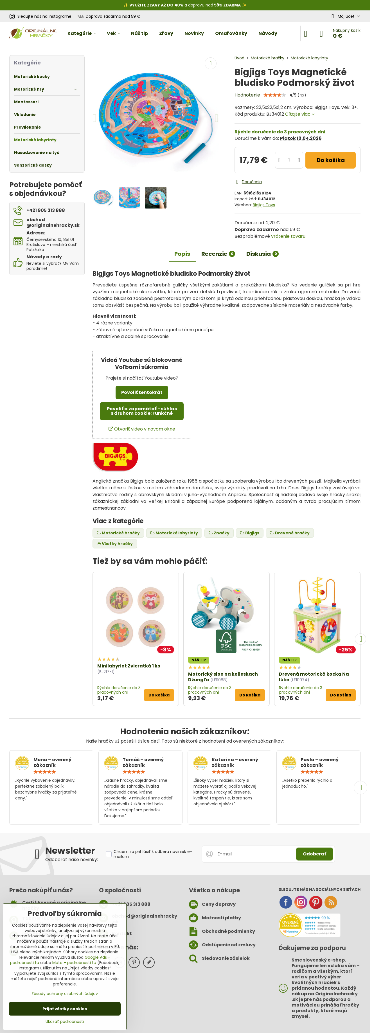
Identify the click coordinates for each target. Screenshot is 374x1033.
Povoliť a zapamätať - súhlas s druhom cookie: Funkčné (142, 410)
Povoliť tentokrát (142, 392)
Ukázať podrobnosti (65, 1021)
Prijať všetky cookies (64, 1009)
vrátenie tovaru (288, 236)
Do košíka (331, 160)
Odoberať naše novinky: (71, 859)
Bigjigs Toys (264, 205)
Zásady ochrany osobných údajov (64, 993)
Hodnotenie (247, 95)
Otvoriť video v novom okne (142, 429)
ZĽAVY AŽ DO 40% (165, 5)
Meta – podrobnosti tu (74, 962)
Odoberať (314, 854)
